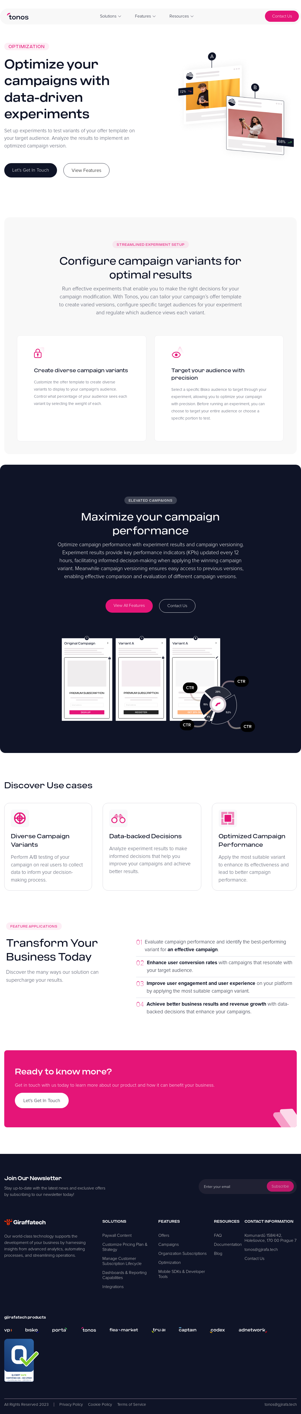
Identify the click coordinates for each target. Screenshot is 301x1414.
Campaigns (168, 1244)
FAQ (218, 1235)
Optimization (169, 1262)
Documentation (228, 1244)
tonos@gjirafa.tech (261, 1249)
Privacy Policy (71, 1405)
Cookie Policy (100, 1405)
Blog (218, 1253)
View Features (86, 170)
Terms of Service (131, 1405)
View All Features (129, 605)
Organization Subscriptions (182, 1253)
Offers (163, 1235)
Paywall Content (117, 1235)
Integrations (113, 1286)
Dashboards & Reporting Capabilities (124, 1275)
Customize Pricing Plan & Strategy (124, 1247)
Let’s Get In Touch (30, 170)
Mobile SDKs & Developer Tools (181, 1274)
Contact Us (282, 16)
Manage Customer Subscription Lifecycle (122, 1261)
